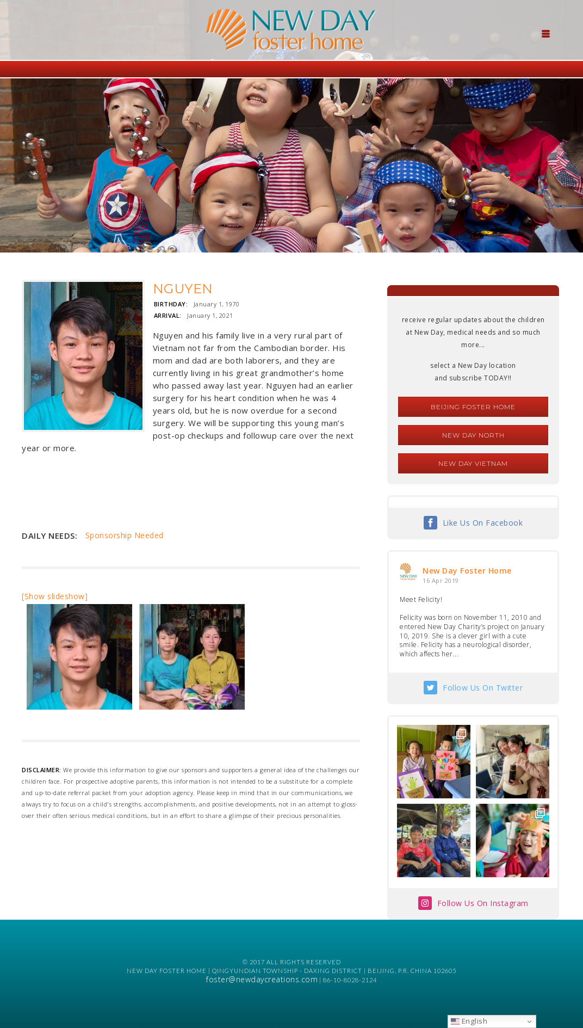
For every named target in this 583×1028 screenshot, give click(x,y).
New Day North (473, 435)
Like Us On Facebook (483, 523)
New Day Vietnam (473, 463)
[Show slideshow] (55, 596)
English (469, 1021)
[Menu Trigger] (545, 32)
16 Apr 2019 (441, 580)
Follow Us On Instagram (483, 903)
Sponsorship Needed (124, 535)
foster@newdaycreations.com (262, 979)
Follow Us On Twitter (483, 687)
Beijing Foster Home (473, 407)
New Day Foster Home (467, 570)
